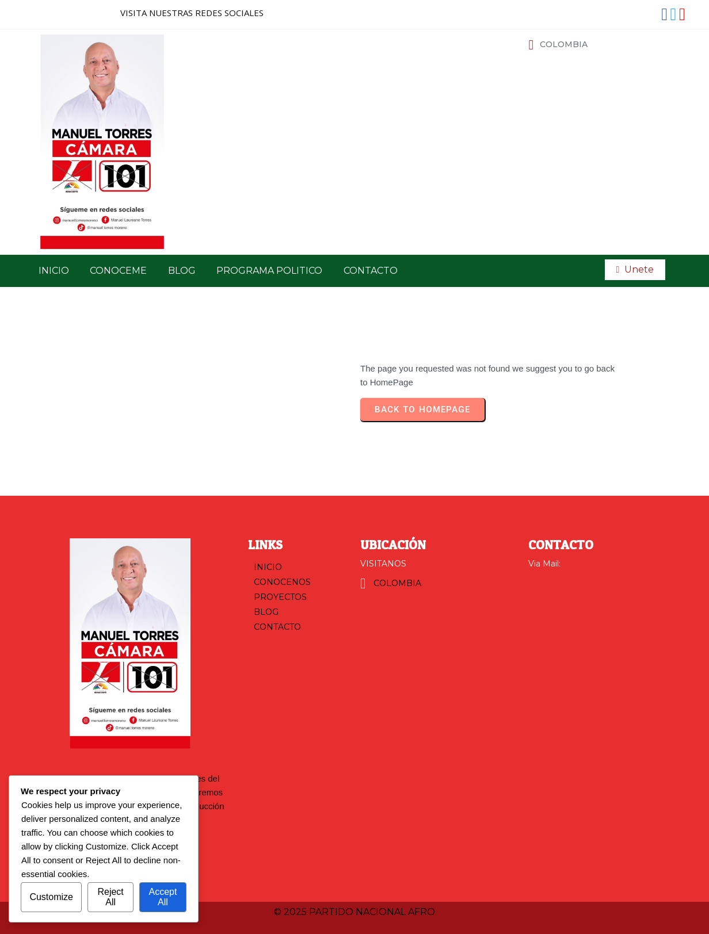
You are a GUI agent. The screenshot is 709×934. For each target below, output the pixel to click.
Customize (51, 897)
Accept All (162, 897)
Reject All (110, 897)
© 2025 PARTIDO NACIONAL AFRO (354, 911)
